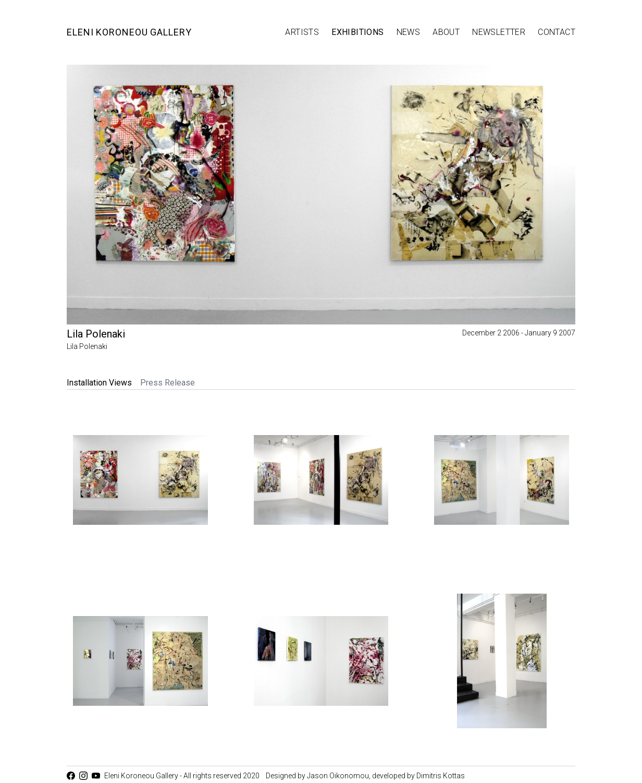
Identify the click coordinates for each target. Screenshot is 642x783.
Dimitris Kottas (440, 776)
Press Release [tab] (167, 383)
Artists (302, 32)
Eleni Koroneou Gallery (129, 32)
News (409, 32)
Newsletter (498, 32)
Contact (556, 32)
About (446, 32)
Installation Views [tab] (99, 383)
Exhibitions (357, 32)
